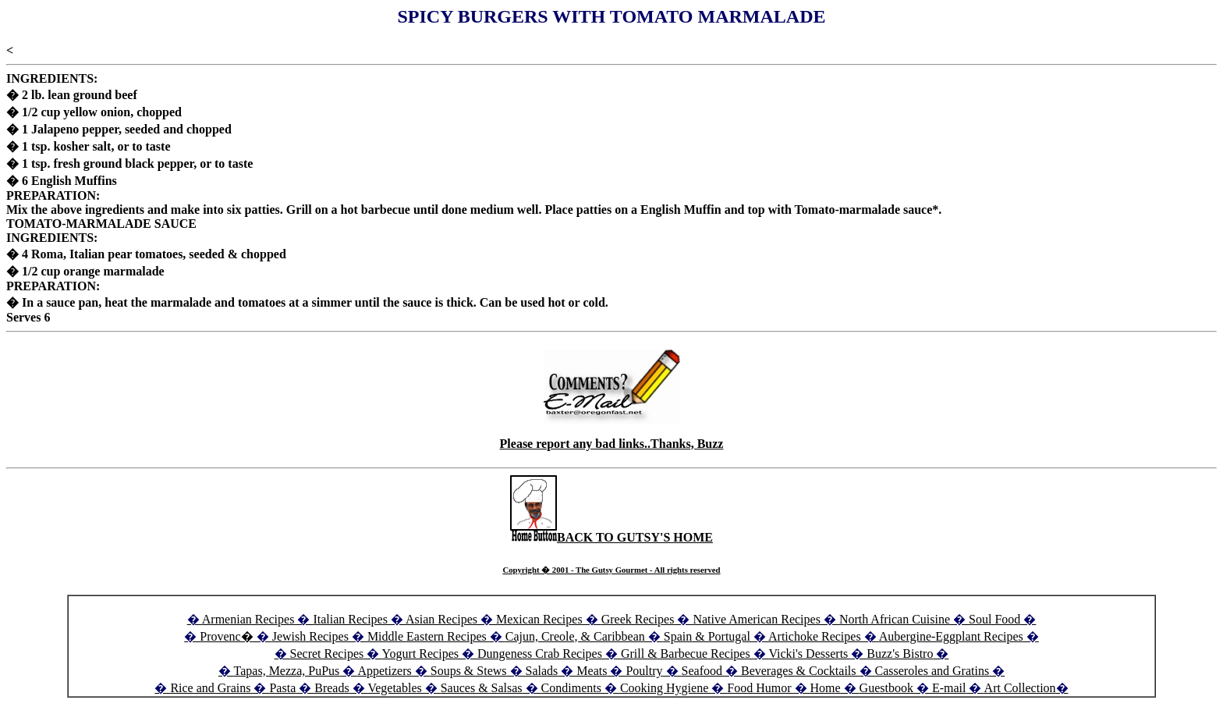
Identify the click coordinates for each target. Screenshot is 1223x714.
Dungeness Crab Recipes (539, 653)
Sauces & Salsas (482, 687)
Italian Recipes (352, 619)
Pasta (282, 687)
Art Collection (1020, 687)
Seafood (702, 670)
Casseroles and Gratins (932, 670)
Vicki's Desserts (809, 653)
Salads (542, 670)
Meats (591, 670)
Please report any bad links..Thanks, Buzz (612, 443)
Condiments (571, 687)
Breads (331, 687)
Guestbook (886, 687)
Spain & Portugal (707, 636)
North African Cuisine (894, 619)
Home (825, 687)
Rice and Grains (210, 687)
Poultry (644, 670)
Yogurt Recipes (420, 653)
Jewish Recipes (312, 636)
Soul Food (994, 619)
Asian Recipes (441, 619)
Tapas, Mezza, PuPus (287, 670)
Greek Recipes (638, 619)
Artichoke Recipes (814, 636)
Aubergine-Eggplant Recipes (951, 636)
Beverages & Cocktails (800, 670)
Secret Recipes (327, 653)
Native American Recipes (757, 619)
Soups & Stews (469, 670)
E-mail (949, 687)
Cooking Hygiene (665, 687)
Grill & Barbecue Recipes (687, 653)
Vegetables (394, 687)
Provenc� (226, 636)
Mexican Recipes (541, 619)
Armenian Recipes (248, 619)
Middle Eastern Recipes (428, 636)
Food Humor (760, 687)
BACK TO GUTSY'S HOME (611, 537)
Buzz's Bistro (900, 653)
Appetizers (385, 670)
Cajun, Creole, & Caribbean (575, 636)
